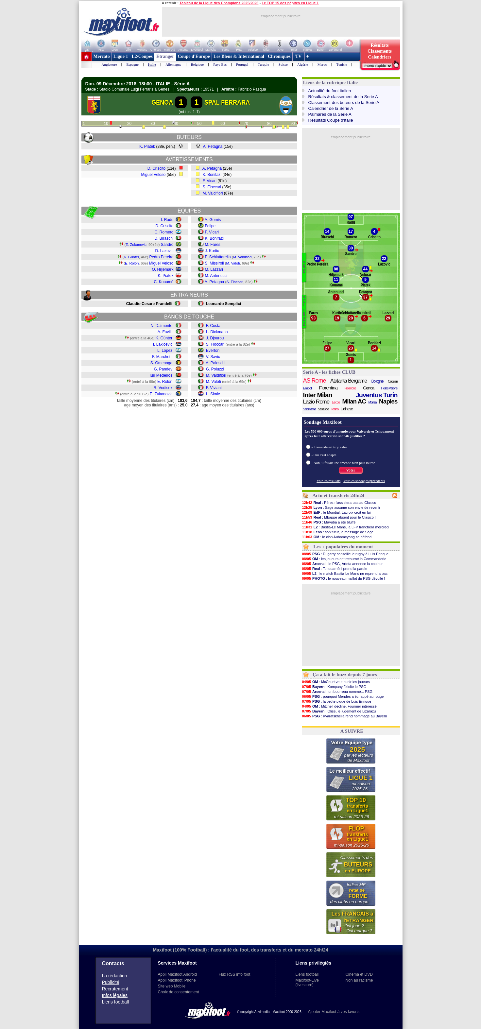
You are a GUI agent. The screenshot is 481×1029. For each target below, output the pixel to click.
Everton (212, 350)
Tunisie (341, 64)
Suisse (283, 64)
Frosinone (350, 388)
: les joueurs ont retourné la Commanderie (344, 559)
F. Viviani (214, 388)
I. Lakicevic (162, 344)
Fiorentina (328, 387)
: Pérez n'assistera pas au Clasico (339, 503)
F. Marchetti (162, 356)
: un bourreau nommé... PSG (337, 692)
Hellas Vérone (389, 388)
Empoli (307, 388)
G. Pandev (163, 369)
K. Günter (131, 257)
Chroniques (279, 56)
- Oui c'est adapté (324, 455)
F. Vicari (209, 181)
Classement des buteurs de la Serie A (344, 102)
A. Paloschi (215, 363)
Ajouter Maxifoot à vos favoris (333, 1011)
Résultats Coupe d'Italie (330, 120)
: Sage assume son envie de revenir (341, 507)
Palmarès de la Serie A (330, 114)
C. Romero (163, 232)
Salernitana (309, 409)
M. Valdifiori (213, 193)
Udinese (347, 409)
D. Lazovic (164, 251)
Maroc (322, 64)
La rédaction (114, 975)
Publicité (110, 982)
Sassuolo (323, 409)
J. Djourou (215, 338)
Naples (388, 401)
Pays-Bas (220, 64)
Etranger (165, 56)
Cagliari (392, 381)
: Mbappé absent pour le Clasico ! (339, 517)
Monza (373, 402)
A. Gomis (213, 219)
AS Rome (314, 380)
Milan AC (354, 401)
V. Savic (213, 356)
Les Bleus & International (239, 56)
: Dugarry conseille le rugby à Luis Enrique (345, 554)
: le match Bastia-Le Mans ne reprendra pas (344, 573)
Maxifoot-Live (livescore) (307, 982)
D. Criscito (156, 168)
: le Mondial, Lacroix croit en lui (336, 512)
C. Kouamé (163, 282)
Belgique (197, 64)
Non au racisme (359, 980)
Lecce (336, 402)
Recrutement (115, 988)
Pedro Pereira (161, 257)
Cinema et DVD (358, 974)
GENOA (162, 102)
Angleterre (109, 64)
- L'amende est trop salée (330, 447)
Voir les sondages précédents (364, 481)
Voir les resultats (328, 481)
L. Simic (213, 394)
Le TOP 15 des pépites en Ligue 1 (290, 3)
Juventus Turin (377, 395)
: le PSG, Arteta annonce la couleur (342, 564)
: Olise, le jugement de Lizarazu (339, 711)
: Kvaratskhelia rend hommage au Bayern (344, 716)
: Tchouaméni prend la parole (335, 569)
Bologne (377, 381)
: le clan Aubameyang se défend (337, 537)
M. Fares (212, 244)
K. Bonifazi (212, 174)
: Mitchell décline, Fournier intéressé (339, 706)
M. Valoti (233, 263)
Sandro (167, 244)
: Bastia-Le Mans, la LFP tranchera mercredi (345, 527)
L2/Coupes (142, 56)
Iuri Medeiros (161, 375)
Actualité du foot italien (329, 90)
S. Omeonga (161, 363)
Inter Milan (317, 395)
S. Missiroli (214, 263)
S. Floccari (212, 187)
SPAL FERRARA (227, 102)
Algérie (302, 64)
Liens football (115, 1001)
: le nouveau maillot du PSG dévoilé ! (343, 578)
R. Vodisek (163, 388)
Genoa (368, 388)
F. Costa (213, 325)
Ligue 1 (120, 56)
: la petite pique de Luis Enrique (336, 701)
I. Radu (167, 219)
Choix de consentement (178, 992)
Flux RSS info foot (234, 974)
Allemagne (173, 64)
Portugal (242, 64)
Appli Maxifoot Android (177, 974)
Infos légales (115, 995)
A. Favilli (165, 332)
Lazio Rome (316, 402)
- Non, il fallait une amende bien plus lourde (343, 463)
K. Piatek (147, 146)
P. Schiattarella (218, 257)
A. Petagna (212, 146)
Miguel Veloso (153, 174)
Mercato (102, 56)
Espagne (133, 64)
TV (298, 56)
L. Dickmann (217, 332)
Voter (350, 470)
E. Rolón (132, 263)
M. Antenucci (216, 275)
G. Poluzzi (215, 369)
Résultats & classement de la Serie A (343, 96)
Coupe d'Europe (194, 56)
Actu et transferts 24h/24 (338, 495)
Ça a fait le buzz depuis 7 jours (345, 674)
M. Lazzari (214, 269)
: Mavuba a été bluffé (329, 522)
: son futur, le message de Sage (338, 532)
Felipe (210, 226)
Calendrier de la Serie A (330, 108)
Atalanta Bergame (348, 381)
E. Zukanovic (136, 245)
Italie (152, 64)
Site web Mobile (172, 986)
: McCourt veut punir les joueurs (336, 682)
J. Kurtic (212, 251)
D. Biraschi (163, 238)
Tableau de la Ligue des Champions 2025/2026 (219, 3)
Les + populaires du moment (343, 546)
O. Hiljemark (162, 269)
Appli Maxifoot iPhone (177, 980)
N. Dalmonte (161, 325)
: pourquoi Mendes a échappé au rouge (343, 696)
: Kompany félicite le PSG (334, 687)
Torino (334, 409)
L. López (164, 350)
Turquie (263, 64)
